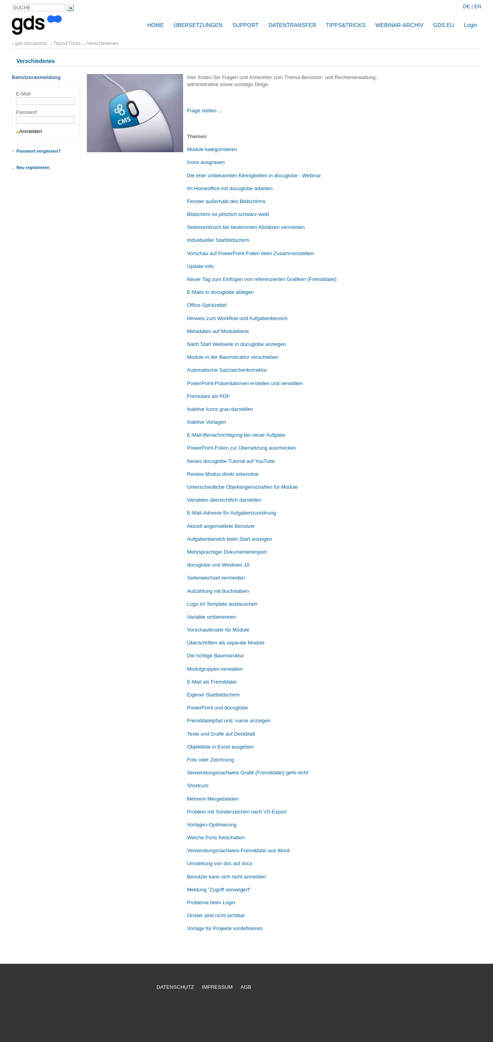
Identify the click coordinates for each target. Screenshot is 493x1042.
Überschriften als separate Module (225, 643)
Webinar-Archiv (399, 25)
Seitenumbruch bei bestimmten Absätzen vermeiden (246, 227)
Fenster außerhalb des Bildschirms (226, 201)
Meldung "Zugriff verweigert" (219, 890)
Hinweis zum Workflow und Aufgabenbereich (237, 318)
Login (470, 25)
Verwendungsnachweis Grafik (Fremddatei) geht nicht (247, 773)
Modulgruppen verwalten (215, 669)
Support (245, 25)
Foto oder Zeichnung (210, 760)
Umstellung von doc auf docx (219, 863)
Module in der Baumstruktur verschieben (232, 357)
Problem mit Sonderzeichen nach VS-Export (236, 812)
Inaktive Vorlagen (206, 422)
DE (467, 6)
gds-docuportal (31, 43)
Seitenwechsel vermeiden (216, 578)
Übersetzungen (197, 25)
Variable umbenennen (211, 617)
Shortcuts (198, 785)
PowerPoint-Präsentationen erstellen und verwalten (245, 383)
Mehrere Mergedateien (213, 799)
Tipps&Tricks (345, 25)
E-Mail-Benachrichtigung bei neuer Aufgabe (236, 435)
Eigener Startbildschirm (213, 695)
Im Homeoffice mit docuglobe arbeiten (230, 188)
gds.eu (443, 25)
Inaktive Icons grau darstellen (220, 409)
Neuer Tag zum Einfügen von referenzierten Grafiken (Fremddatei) (261, 279)
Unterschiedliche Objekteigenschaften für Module (242, 487)
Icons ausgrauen (206, 162)
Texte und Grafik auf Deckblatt (221, 734)
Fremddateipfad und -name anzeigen (228, 720)
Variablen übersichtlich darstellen (224, 500)
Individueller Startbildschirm (218, 240)
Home (155, 25)
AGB (246, 987)
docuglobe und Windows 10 (218, 565)
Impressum (217, 987)
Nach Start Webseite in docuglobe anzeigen (236, 344)
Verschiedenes (103, 43)
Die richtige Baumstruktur (215, 656)
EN (477, 6)
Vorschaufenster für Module (218, 630)
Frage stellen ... (204, 110)
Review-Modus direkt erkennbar (223, 474)
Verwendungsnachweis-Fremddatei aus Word (238, 850)
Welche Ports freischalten (216, 837)
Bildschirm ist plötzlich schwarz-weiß (228, 214)
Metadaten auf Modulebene (218, 331)
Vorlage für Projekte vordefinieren (225, 928)
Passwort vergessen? (38, 151)
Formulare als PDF (208, 396)
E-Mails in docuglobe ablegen (220, 292)
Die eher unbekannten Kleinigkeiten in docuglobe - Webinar (254, 175)
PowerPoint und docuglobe (217, 708)
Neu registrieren (32, 167)
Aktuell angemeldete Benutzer (221, 526)
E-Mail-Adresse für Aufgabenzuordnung (231, 513)
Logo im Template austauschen (222, 604)
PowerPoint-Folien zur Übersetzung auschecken (241, 448)
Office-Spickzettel (207, 305)
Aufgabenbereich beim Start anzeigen (229, 539)
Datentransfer (292, 25)
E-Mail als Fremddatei (211, 682)
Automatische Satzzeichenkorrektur (227, 370)
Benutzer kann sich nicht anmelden (226, 877)
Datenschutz (175, 987)
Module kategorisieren (212, 149)
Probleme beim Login (211, 902)
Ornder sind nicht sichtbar (216, 915)
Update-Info (200, 266)
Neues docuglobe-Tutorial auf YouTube (231, 461)
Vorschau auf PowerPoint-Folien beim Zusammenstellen (250, 253)
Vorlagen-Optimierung (211, 825)
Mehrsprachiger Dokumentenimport (227, 552)
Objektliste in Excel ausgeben (220, 747)
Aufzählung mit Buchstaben (218, 591)
